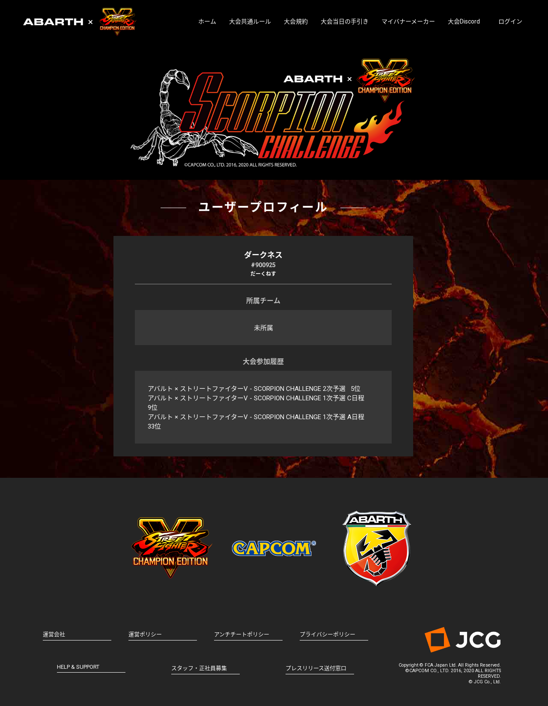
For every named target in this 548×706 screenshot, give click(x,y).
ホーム (207, 21)
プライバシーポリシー (327, 634)
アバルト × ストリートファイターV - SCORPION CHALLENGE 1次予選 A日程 (256, 417)
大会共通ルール (250, 21)
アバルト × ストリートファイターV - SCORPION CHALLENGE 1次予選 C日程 (256, 398)
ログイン (510, 21)
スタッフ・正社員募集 (199, 668)
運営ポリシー (145, 634)
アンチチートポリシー (241, 634)
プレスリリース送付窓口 (316, 668)
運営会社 (54, 634)
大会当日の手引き (345, 21)
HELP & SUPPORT (78, 667)
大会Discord (464, 21)
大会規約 (296, 21)
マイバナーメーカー (408, 21)
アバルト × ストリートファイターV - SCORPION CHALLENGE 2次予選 (246, 389)
